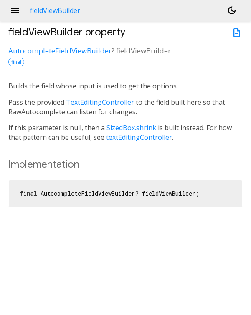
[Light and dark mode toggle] (231, 10)
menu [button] (15, 10)
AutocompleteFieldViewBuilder (60, 50)
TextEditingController (100, 102)
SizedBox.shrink (131, 127)
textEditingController (139, 137)
